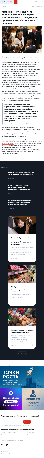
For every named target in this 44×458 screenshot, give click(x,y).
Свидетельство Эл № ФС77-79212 (10, 432)
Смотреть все (22, 353)
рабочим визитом (8, 143)
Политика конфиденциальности (10, 438)
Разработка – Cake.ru (7, 453)
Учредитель (30, 432)
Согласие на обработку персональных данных (16, 425)
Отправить (27, 422)
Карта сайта (4, 451)
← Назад (3, 6)
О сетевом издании (6, 434)
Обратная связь (31, 434)
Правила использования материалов (12, 440)
